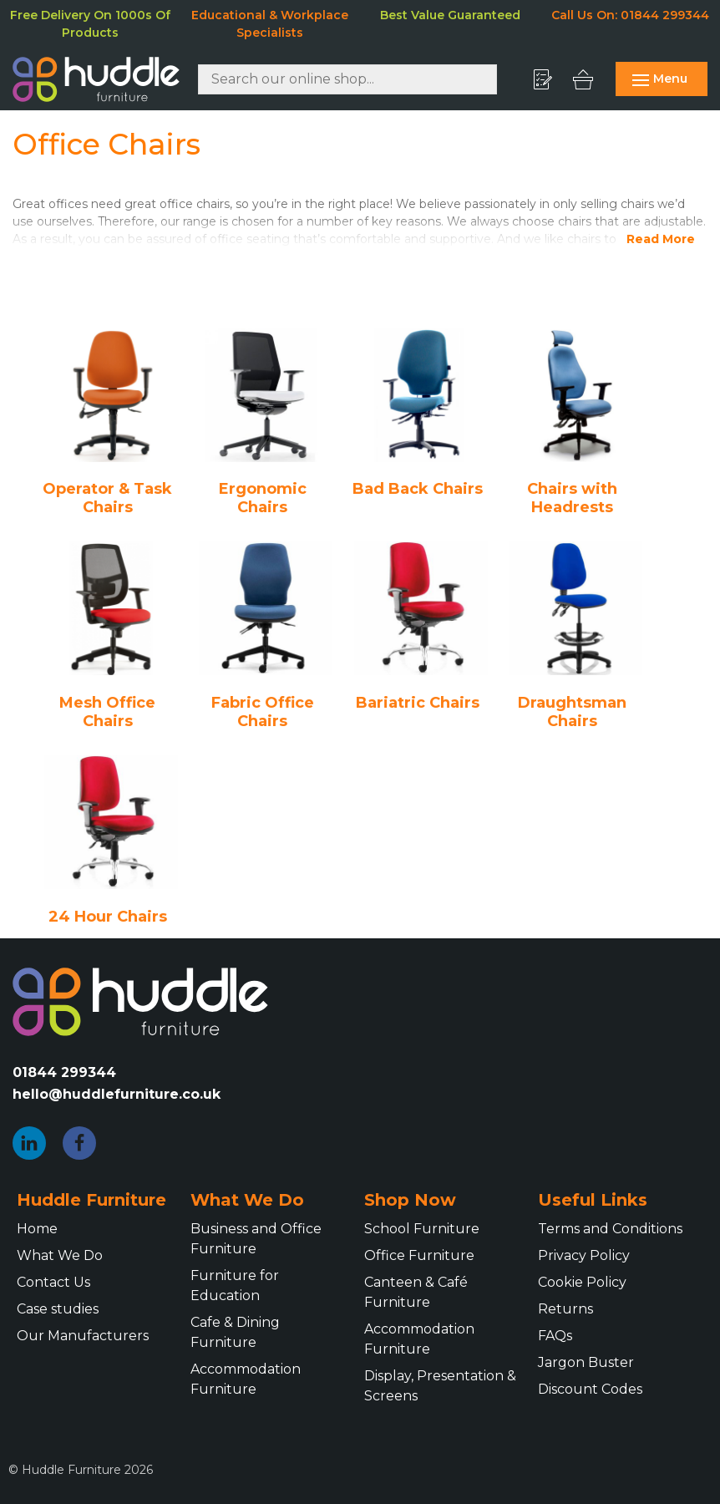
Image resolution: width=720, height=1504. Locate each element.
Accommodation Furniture (245, 1379)
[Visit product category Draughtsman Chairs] (576, 635)
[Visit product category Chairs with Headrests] (576, 422)
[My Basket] (587, 79)
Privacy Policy (584, 1255)
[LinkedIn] (29, 1143)
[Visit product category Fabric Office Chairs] (266, 635)
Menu (659, 78)
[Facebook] (79, 1143)
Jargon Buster (586, 1362)
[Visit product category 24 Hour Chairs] (111, 840)
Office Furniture (419, 1255)
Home (37, 1229)
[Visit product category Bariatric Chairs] (421, 626)
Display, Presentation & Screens (440, 1386)
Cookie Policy (582, 1282)
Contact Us (53, 1282)
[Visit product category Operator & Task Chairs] (111, 422)
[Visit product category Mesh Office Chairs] (111, 635)
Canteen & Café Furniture (416, 1292)
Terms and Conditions (610, 1229)
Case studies (58, 1309)
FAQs (555, 1336)
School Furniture (421, 1229)
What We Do (60, 1255)
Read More (660, 238)
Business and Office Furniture (256, 1239)
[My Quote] (548, 79)
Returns (565, 1309)
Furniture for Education (234, 1285)
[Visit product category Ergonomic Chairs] (266, 422)
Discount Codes (590, 1389)
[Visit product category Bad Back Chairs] (421, 413)
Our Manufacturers (83, 1336)
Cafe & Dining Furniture (235, 1332)
